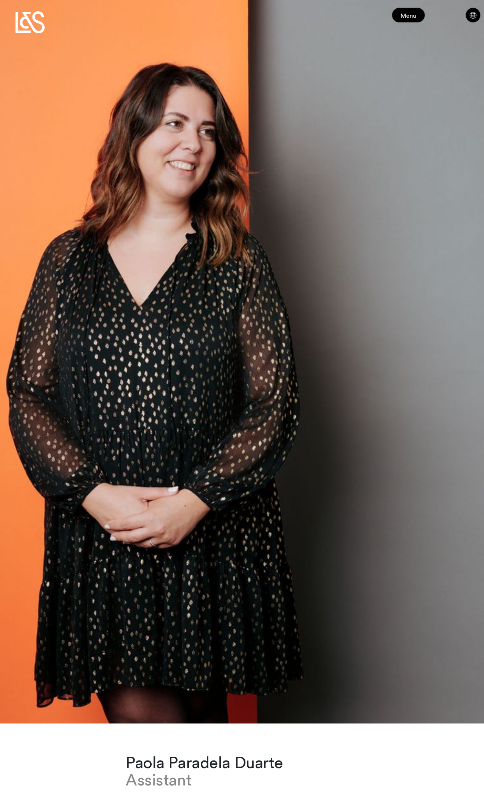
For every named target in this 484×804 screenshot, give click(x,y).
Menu (422, 18)
